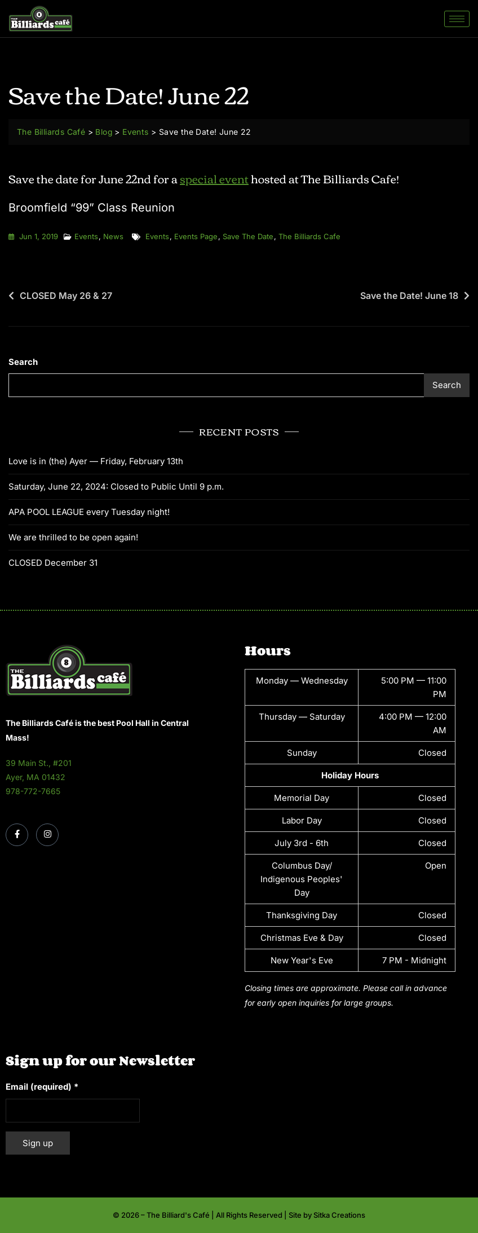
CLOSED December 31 (53, 562)
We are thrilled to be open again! (73, 537)
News (113, 236)
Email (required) (42, 1086)
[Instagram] (47, 835)
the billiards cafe (309, 236)
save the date (248, 236)
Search (23, 361)
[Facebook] (17, 835)
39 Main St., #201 (39, 763)
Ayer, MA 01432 (35, 777)
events (157, 236)
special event (214, 178)
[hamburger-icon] (457, 19)
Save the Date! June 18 (409, 295)
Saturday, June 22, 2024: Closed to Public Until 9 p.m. (116, 486)
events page (196, 236)
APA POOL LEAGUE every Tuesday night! (89, 512)
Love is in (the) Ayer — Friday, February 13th (95, 461)
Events (86, 236)
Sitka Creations (339, 1214)
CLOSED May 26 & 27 (66, 295)
